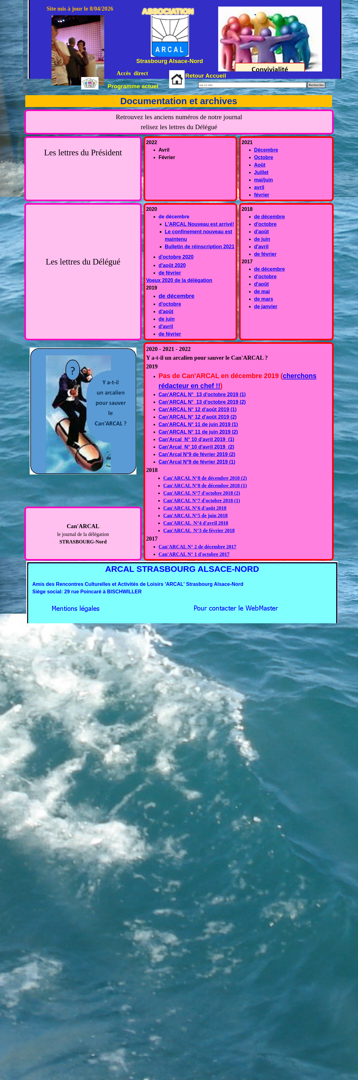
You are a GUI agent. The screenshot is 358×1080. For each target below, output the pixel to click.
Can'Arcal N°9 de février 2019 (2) (197, 454)
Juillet (261, 172)
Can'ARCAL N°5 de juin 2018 (195, 515)
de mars (263, 299)
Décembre (266, 150)
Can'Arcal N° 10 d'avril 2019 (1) (196, 439)
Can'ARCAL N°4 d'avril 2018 (195, 523)
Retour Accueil (205, 75)
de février (170, 272)
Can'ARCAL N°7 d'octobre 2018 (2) (201, 493)
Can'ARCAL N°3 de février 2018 (199, 530)
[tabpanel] (179, 122)
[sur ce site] (252, 85)
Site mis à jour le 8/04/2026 (80, 8)
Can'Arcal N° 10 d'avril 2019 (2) (196, 447)
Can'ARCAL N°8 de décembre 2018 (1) (205, 485)
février (261, 194)
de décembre (176, 296)
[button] (236, 606)
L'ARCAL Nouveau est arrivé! (199, 224)
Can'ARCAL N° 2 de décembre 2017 (197, 546)
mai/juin (263, 179)
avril (259, 187)
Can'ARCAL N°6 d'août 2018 (194, 508)
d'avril (166, 326)
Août (259, 165)
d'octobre (170, 304)
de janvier (265, 306)
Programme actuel (133, 86)
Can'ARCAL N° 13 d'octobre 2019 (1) (202, 394)
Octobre (263, 157)
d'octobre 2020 (176, 257)
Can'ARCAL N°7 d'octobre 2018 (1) (201, 500)
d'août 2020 (172, 265)
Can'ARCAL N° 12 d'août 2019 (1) (198, 409)
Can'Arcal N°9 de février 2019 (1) (197, 462)
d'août (166, 311)
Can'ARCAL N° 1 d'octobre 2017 (194, 554)
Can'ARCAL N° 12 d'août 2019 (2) (198, 417)
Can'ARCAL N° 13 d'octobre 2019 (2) (202, 402)
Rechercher (316, 85)
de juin (167, 319)
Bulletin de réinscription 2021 (199, 246)
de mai (262, 291)
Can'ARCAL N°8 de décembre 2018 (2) (205, 478)
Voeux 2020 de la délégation (179, 280)
